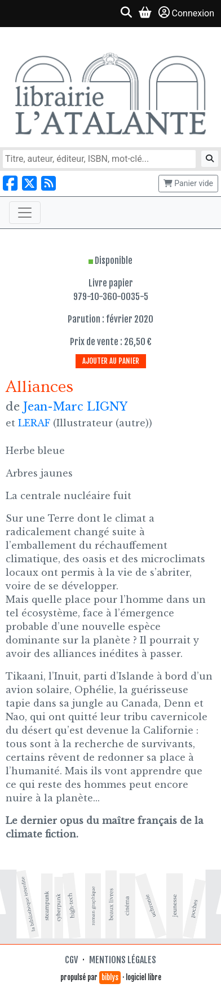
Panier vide (188, 183)
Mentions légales (122, 959)
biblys (109, 977)
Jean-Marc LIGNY (75, 406)
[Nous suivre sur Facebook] (10, 183)
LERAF (34, 423)
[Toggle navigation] (25, 212)
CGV (71, 959)
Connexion (186, 13)
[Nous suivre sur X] (29, 183)
